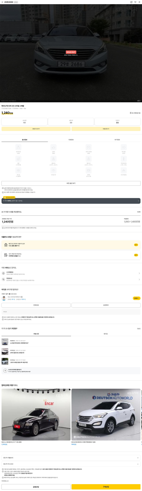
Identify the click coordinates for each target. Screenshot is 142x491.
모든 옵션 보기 (71, 183)
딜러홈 (136, 298)
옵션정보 (24, 140)
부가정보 (117, 140)
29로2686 (11, 2)
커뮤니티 (36, 334)
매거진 (106, 334)
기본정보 (71, 140)
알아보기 (71, 244)
